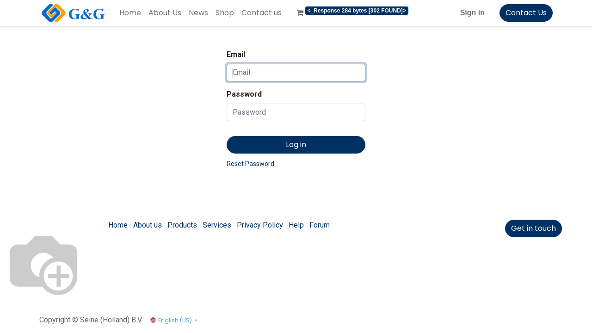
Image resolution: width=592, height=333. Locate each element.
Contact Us (526, 12)
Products (182, 225)
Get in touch (533, 228)
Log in (296, 144)
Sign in (472, 13)
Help (296, 225)
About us (147, 225)
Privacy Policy (260, 225)
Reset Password (250, 163)
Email (236, 54)
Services (217, 225)
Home (118, 225)
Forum (319, 225)
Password (244, 94)
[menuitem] (130, 13)
